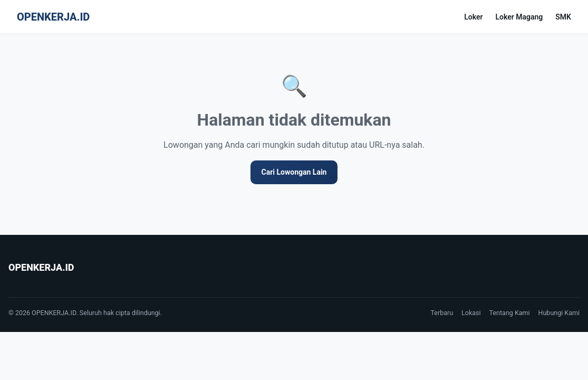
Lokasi (471, 313)
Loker (473, 17)
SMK (563, 17)
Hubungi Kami (559, 313)
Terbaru (441, 313)
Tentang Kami (509, 313)
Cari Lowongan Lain (294, 172)
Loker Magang (519, 17)
